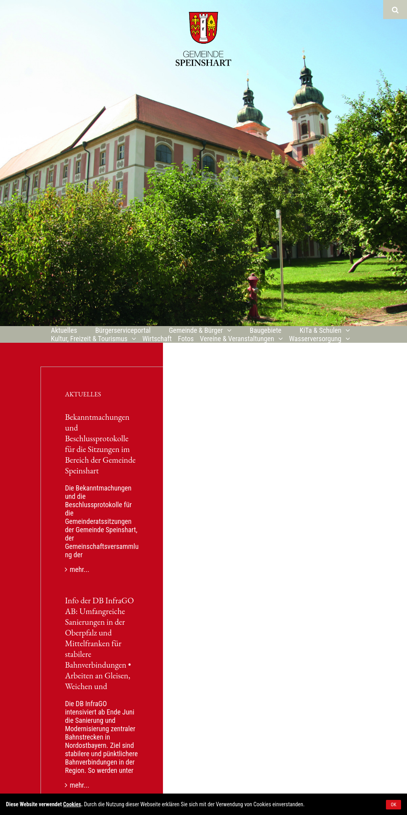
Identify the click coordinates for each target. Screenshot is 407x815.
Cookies (72, 804)
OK (393, 804)
